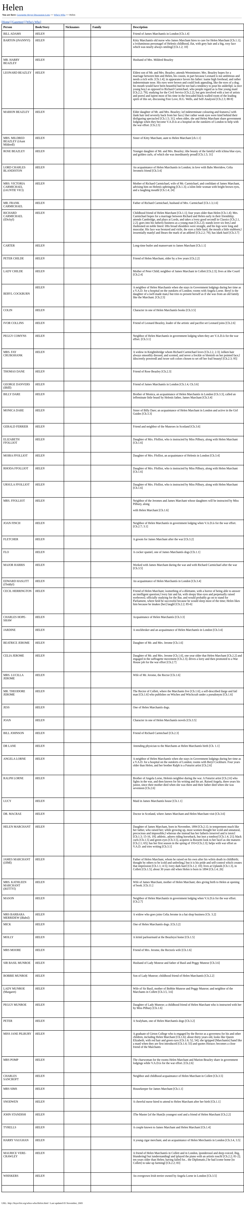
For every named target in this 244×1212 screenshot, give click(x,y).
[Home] (6, 21)
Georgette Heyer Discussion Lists (33, 14)
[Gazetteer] (18, 21)
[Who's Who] (33, 21)
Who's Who (60, 14)
